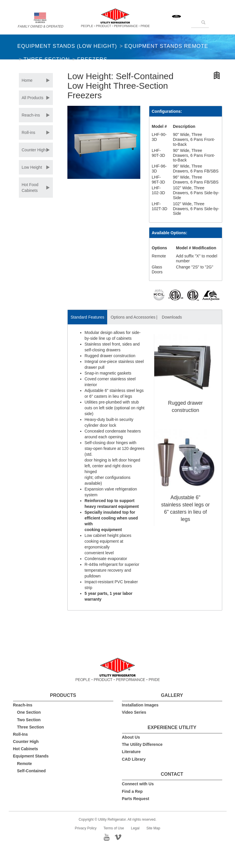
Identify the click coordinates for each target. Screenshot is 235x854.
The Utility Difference (142, 744)
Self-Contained (31, 770)
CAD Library (134, 759)
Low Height (32, 167)
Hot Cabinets (25, 748)
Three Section (47, 59)
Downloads (172, 317)
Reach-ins (31, 115)
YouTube (108, 836)
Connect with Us (138, 784)
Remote (24, 763)
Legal (135, 828)
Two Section (29, 719)
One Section (29, 712)
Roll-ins (28, 132)
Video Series (134, 712)
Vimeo (123, 836)
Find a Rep (132, 791)
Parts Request (135, 798)
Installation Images (140, 705)
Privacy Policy (86, 828)
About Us (131, 737)
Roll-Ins (20, 734)
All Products (33, 97)
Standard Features (87, 317)
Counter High (34, 150)
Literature (131, 751)
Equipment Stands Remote (166, 46)
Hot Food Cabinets (30, 187)
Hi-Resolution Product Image (217, 76)
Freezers (92, 59)
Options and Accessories (133, 317)
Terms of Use (113, 828)
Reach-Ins (23, 705)
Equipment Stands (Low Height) (67, 46)
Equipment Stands (31, 756)
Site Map (153, 828)
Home (27, 80)
